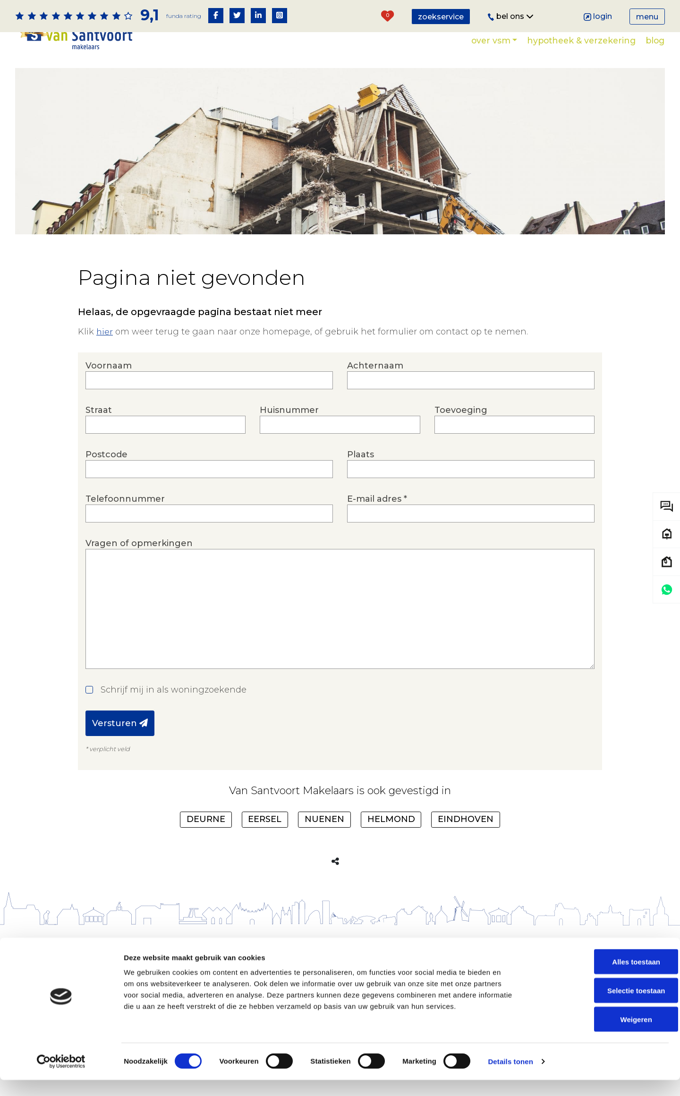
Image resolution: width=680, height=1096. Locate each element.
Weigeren (601, 1035)
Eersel (264, 819)
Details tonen (510, 1077)
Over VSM (490, 40)
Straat (165, 419)
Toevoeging (514, 419)
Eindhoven (465, 819)
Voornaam (209, 374)
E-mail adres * (471, 508)
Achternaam (471, 374)
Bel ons (511, 16)
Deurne (206, 819)
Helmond (391, 819)
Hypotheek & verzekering (581, 40)
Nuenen (324, 819)
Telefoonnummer (209, 508)
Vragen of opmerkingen (340, 603)
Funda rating (183, 15)
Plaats (471, 463)
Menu (647, 16)
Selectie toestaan (601, 1006)
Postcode (209, 463)
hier (104, 331)
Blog (655, 40)
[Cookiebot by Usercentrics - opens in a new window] (61, 1077)
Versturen (120, 723)
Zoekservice (441, 16)
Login (598, 16)
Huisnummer (340, 419)
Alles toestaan (601, 978)
